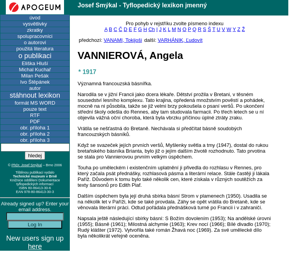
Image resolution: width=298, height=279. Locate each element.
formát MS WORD (35, 103)
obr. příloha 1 (35, 128)
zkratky (35, 30)
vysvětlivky (35, 24)
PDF (35, 121)
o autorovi (35, 42)
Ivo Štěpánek (35, 82)
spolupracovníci (34, 36)
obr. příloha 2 (35, 134)
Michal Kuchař (35, 69)
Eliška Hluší (35, 63)
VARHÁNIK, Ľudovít (180, 40)
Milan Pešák (35, 76)
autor (35, 88)
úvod (34, 18)
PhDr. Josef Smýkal (27, 165)
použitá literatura (35, 49)
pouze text (35, 109)
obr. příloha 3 (35, 140)
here (35, 246)
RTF (35, 115)
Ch (151, 29)
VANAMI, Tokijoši (123, 40)
